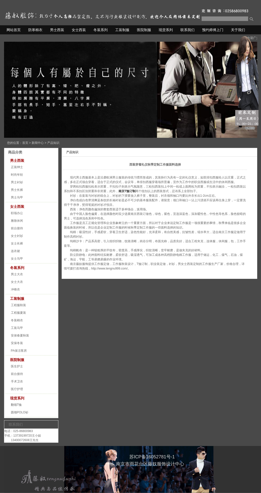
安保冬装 (17, 343)
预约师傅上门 (212, 30)
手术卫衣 (17, 381)
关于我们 (238, 30)
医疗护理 (17, 389)
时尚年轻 (17, 174)
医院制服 (144, 30)
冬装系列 (100, 30)
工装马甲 (17, 328)
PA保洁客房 (19, 350)
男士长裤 (17, 190)
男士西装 (57, 30)
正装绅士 (17, 167)
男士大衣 (17, 274)
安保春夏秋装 (20, 335)
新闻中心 (38, 143)
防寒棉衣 (35, 30)
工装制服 (122, 30)
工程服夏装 (18, 313)
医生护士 (17, 366)
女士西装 (79, 30)
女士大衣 (17, 282)
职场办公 (17, 213)
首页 (25, 143)
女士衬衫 (17, 236)
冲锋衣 (15, 289)
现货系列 (166, 30)
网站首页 (14, 30)
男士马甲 (17, 197)
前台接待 (17, 228)
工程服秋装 (18, 305)
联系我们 (187, 30)
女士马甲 (17, 258)
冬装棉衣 (17, 320)
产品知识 (53, 143)
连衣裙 (15, 251)
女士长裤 (17, 243)
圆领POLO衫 (19, 412)
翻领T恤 (16, 405)
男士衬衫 (17, 182)
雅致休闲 (17, 220)
